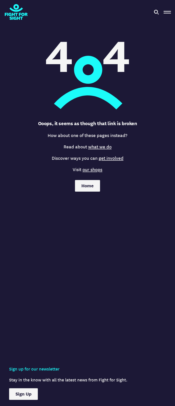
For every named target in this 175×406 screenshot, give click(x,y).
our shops (92, 170)
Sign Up (23, 394)
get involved (111, 158)
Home (87, 186)
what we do (100, 147)
